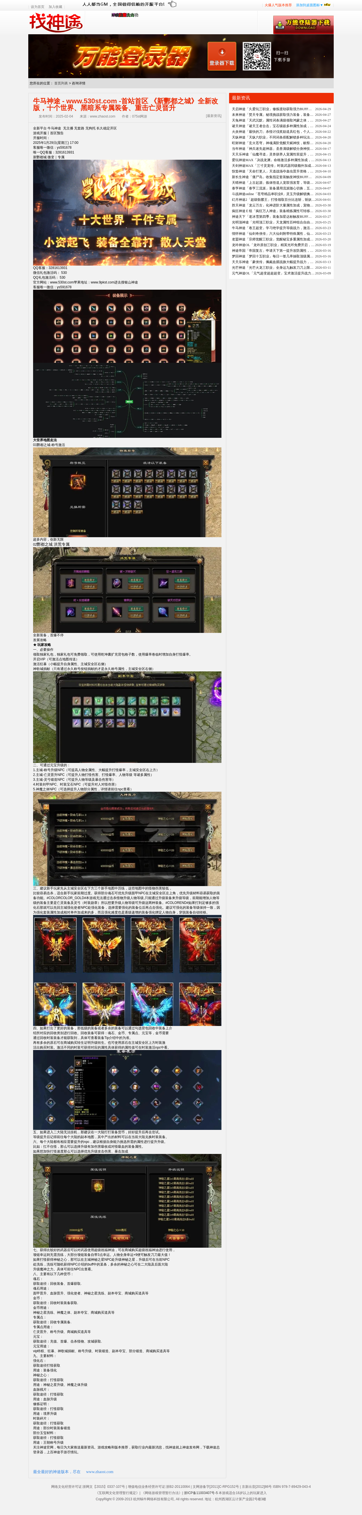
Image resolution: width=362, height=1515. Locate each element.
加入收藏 (55, 7)
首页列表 (61, 83)
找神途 (56, 22)
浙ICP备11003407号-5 (201, 1493)
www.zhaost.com (99, 1472)
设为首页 (37, 7)
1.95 (114, 15)
